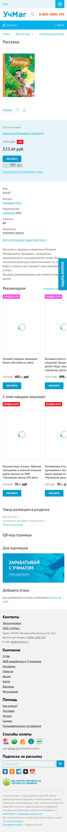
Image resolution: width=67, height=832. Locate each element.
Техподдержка (12, 623)
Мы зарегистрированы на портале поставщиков (22, 782)
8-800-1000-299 (51, 14)
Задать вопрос (62, 274)
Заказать (12, 158)
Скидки (7, 721)
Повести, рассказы (13, 524)
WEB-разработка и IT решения (22, 661)
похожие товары (53, 288)
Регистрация (10, 691)
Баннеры (8, 686)
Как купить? (10, 706)
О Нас (6, 656)
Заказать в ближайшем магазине (23, 133)
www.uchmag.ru (14, 821)
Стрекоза (8, 213)
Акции (7, 676)
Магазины (9, 666)
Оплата (7, 716)
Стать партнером (19, 574)
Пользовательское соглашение (22, 726)
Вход (5, 4)
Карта (6, 681)
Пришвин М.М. (12, 203)
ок (60, 763)
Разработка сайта (12, 824)
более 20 (14, 748)
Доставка (8, 711)
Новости (8, 671)
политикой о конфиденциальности (22, 813)
